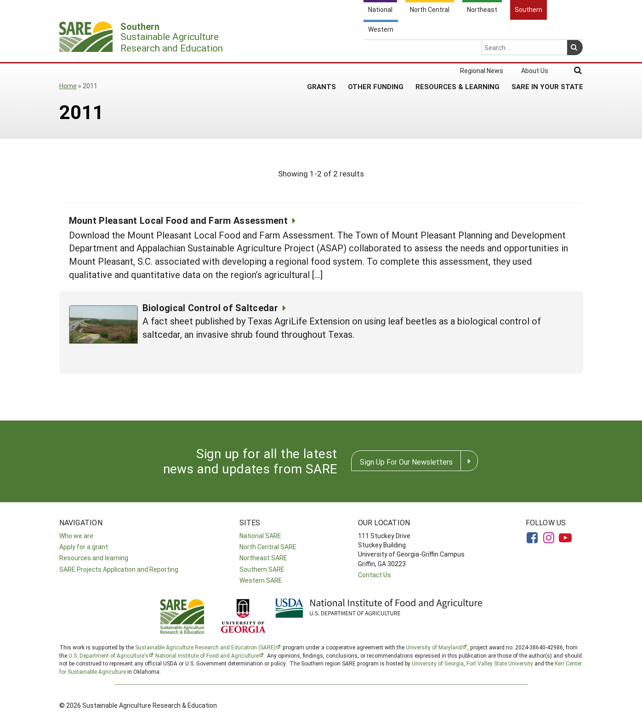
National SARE (260, 535)
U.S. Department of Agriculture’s (108, 655)
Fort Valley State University (499, 663)
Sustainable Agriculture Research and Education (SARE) (205, 647)
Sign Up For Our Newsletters (406, 461)
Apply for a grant (83, 546)
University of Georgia (438, 663)
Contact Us (374, 574)
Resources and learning (93, 557)
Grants (321, 50)
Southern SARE (261, 569)
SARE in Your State (547, 50)
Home (68, 85)
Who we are (76, 535)
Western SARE (260, 580)
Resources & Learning (457, 50)
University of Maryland (434, 647)
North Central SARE (267, 546)
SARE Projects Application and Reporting (118, 569)
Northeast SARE (263, 557)
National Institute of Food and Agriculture (207, 655)
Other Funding (375, 50)
